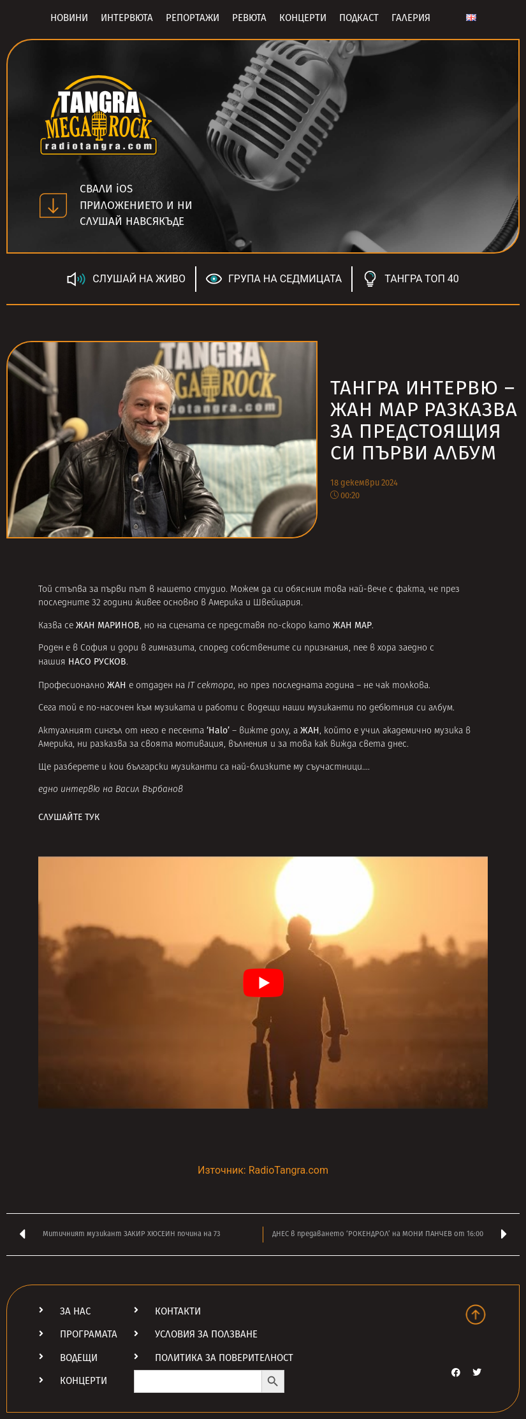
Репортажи (192, 18)
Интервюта (127, 18)
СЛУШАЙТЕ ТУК (68, 817)
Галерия (410, 18)
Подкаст (359, 18)
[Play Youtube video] (263, 982)
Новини (69, 18)
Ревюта (249, 18)
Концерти (302, 18)
